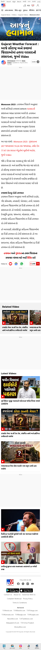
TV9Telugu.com (32, 610)
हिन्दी (3, 1)
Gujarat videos (23, 15)
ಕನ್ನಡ (13, 1)
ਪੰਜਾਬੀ (34, 1)
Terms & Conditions (20, 602)
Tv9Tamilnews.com (26, 618)
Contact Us (8, 594)
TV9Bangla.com (20, 614)
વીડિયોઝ (31, 10)
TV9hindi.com (7, 610)
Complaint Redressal (14, 598)
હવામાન (7, 253)
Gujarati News (5, 15)
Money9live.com (20, 627)
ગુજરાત (25, 10)
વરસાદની (31, 108)
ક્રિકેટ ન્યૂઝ (18, 10)
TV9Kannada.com (8, 614)
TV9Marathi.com (19, 610)
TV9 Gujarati (11, 61)
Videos (14, 15)
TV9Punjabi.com (33, 614)
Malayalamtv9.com (12, 623)
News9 (9, 1)
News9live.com (12, 618)
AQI (28, 5)
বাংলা (29, 1)
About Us (17, 594)
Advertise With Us (28, 594)
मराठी (24, 1)
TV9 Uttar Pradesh (27, 623)
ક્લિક (29, 257)
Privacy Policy (27, 598)
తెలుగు (19, 1)
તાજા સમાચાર (9, 10)
